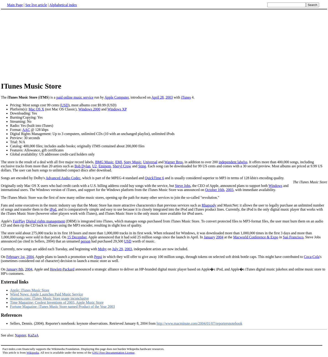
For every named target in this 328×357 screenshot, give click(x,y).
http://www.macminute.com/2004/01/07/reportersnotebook (199, 323)
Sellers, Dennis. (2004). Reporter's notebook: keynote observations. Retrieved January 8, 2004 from (83, 323)
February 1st (15, 257)
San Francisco (293, 237)
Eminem (104, 166)
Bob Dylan (82, 166)
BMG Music (104, 162)
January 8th (14, 269)
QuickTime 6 (154, 178)
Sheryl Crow (122, 166)
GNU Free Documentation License (113, 352)
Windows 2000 (89, 109)
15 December (77, 237)
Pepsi (98, 257)
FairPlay (19, 221)
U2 (94, 166)
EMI (118, 162)
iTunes (186, 97)
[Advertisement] (39, 45)
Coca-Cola (311, 257)
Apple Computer (117, 97)
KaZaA (33, 335)
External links (14, 281)
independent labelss (233, 162)
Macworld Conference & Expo (255, 237)
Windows (275, 186)
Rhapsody (209, 205)
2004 (219, 237)
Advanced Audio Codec (63, 178)
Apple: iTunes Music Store (29, 290)
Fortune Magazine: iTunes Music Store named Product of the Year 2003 (62, 307)
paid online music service (74, 97)
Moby (102, 249)
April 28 (157, 97)
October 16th (214, 190)
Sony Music (132, 162)
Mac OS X (36, 109)
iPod (53, 209)
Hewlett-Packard (62, 269)
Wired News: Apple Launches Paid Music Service (46, 294)
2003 (169, 97)
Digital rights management (45, 221)
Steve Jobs (182, 186)
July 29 (117, 249)
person (85, 241)
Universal (150, 162)
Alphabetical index (63, 5)
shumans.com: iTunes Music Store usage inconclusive (49, 298)
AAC (26, 130)
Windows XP (117, 109)
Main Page (15, 5)
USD (64, 105)
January (209, 237)
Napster (20, 335)
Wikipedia (32, 352)
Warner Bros (173, 162)
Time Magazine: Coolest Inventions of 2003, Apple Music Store (56, 302)
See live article (36, 5)
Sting (142, 166)
